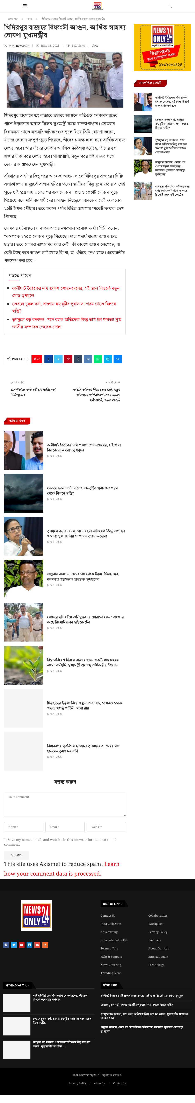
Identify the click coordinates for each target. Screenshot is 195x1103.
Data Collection (111, 924)
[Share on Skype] (108, 359)
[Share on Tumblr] (78, 359)
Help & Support (111, 956)
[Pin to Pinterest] (68, 359)
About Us (100, 1084)
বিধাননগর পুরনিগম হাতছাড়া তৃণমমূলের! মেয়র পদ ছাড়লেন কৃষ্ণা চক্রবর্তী (83, 748)
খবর (30, 19)
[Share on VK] (88, 359)
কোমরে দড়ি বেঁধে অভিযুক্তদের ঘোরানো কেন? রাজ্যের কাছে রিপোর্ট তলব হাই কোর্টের (85, 619)
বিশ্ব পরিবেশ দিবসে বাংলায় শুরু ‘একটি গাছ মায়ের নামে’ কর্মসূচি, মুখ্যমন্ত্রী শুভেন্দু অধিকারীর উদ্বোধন (83, 662)
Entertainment (158, 956)
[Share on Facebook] (48, 359)
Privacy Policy (157, 932)
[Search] (170, 7)
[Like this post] (38, 359)
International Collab (114, 940)
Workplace (155, 924)
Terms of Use (109, 948)
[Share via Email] (118, 359)
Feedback (154, 940)
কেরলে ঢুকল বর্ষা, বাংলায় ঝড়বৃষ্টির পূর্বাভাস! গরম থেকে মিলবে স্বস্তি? (82, 490)
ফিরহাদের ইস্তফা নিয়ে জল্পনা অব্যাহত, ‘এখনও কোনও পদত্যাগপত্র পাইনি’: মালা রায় (85, 705)
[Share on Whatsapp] (98, 359)
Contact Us (108, 915)
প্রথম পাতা (13, 19)
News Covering (111, 965)
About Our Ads (158, 948)
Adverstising (109, 932)
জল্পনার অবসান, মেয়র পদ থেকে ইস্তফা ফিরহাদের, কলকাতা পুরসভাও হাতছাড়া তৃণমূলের (83, 576)
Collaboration (157, 915)
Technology (156, 965)
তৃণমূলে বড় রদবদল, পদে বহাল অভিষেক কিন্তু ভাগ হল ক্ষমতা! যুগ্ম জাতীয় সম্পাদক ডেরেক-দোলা (86, 533)
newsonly (23, 46)
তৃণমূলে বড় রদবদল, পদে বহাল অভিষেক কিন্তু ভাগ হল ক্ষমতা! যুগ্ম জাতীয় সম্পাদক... (61, 1044)
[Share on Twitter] (58, 359)
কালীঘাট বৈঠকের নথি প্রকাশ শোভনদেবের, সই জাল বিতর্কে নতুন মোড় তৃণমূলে (84, 447)
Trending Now (111, 973)
